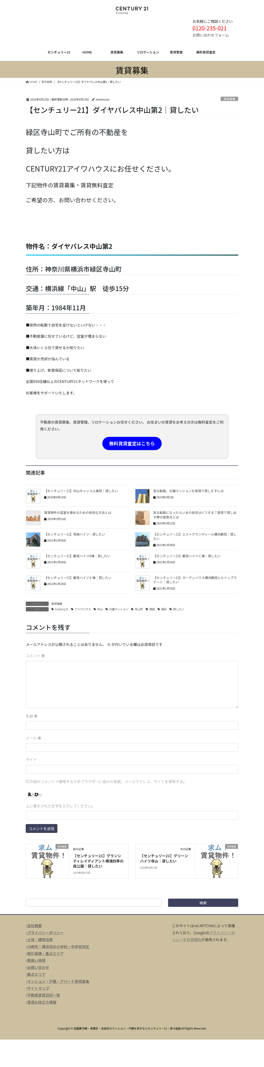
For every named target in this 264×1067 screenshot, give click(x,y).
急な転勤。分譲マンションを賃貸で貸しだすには (188, 490)
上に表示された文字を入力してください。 (60, 806)
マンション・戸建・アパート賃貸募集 (58, 981)
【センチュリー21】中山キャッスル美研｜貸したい (81, 490)
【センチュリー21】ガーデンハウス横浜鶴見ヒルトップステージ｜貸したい (195, 579)
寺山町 (139, 609)
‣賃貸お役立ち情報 (41, 1002)
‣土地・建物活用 (39, 939)
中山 (100, 609)
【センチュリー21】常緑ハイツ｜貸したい (74, 534)
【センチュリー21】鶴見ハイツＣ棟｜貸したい (187, 556)
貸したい (178, 609)
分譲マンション (118, 609)
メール (33, 738)
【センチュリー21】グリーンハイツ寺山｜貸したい (164, 858)
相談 (152, 609)
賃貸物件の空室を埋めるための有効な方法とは (77, 512)
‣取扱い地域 (35, 960)
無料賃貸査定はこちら (132, 443)
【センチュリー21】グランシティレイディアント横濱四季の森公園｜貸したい (98, 861)
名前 (32, 716)
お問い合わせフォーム (211, 35)
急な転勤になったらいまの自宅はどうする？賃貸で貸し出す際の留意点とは (194, 514)
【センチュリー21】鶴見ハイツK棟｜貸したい (77, 556)
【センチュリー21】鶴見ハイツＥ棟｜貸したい (77, 577)
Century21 (61, 609)
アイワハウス (83, 609)
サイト (31, 759)
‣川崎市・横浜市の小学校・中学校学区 (57, 946)
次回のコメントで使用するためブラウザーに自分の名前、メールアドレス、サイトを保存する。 (108, 781)
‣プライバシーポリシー (45, 932)
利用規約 (194, 939)
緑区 (164, 609)
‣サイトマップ (37, 988)
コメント (35, 655)
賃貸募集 (229, 99)
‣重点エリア (35, 974)
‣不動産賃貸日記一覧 (43, 995)
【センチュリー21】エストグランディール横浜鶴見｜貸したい (195, 536)
